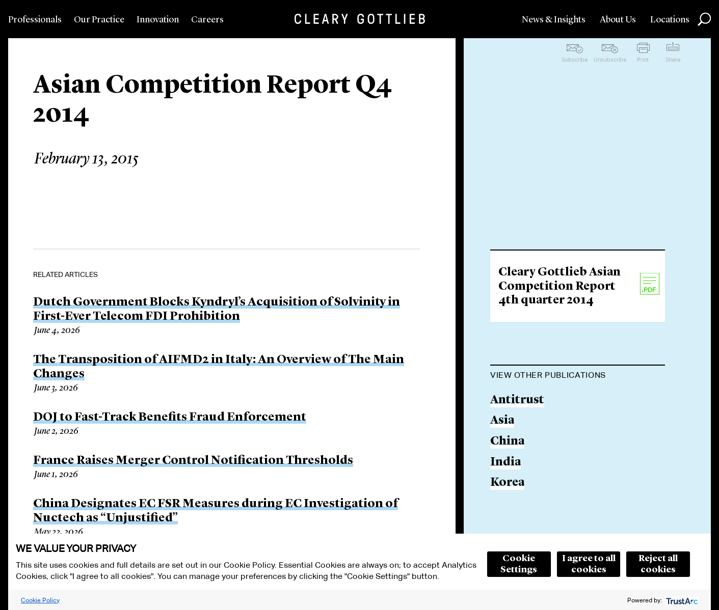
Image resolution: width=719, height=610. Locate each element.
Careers (207, 19)
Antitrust (517, 400)
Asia (502, 421)
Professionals (35, 19)
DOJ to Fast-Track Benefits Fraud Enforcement (169, 417)
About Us (618, 19)
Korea (507, 483)
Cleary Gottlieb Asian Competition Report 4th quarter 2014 (559, 287)
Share (672, 59)
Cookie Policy (40, 600)
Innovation (158, 19)
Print (643, 59)
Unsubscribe (610, 59)
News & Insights (553, 19)
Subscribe (575, 59)
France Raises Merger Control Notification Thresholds (193, 461)
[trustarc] (681, 600)
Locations (669, 19)
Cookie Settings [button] (518, 564)
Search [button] (704, 19)
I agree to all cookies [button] (589, 564)
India (505, 462)
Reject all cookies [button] (658, 564)
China (507, 442)
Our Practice (99, 19)
